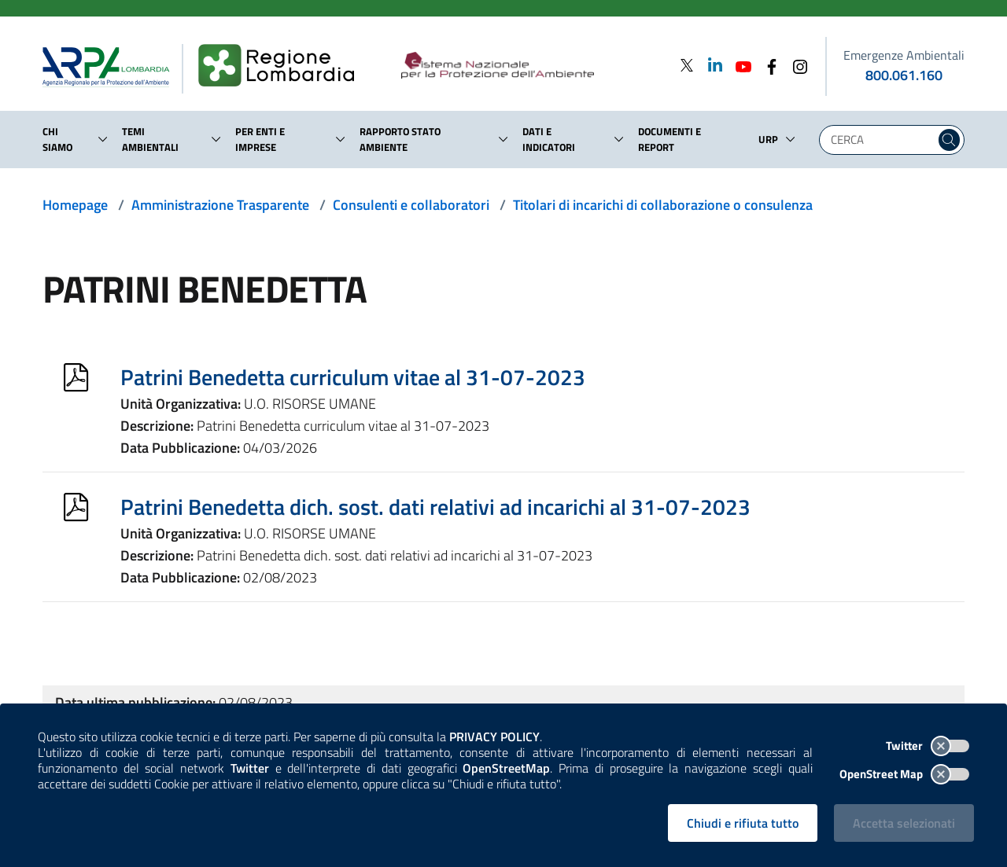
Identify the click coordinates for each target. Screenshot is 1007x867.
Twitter (927, 746)
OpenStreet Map (904, 774)
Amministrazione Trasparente (220, 204)
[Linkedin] (710, 64)
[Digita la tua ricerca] (881, 140)
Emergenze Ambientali (904, 55)
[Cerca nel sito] (949, 140)
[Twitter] (686, 64)
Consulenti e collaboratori (411, 204)
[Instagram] (795, 64)
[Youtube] (739, 64)
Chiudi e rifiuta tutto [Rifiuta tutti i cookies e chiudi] (743, 823)
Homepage (75, 204)
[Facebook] (767, 64)
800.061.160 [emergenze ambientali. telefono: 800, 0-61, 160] (903, 75)
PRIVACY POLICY (494, 736)
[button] (103, 139)
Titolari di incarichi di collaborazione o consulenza (663, 204)
